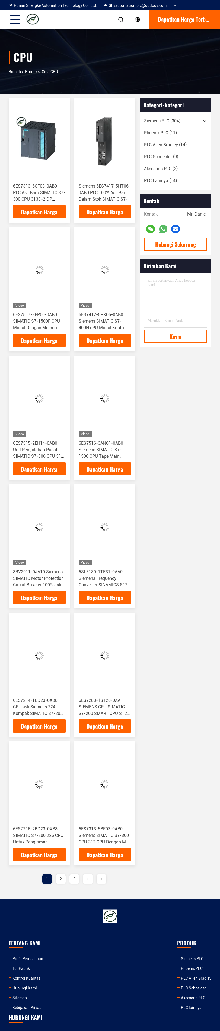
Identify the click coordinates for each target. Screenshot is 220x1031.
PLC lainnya (78, 1007)
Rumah (15, 72)
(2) (161, 168)
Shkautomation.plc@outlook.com (135, 5)
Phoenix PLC (79, 968)
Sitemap (19, 998)
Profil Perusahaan (27, 959)
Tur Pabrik (21, 968)
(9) (161, 156)
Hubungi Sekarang (175, 244)
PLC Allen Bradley (83, 978)
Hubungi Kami (24, 988)
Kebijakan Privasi (27, 1007)
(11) (160, 132)
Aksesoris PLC (80, 998)
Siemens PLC (79, 959)
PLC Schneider (80, 988)
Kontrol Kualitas (26, 978)
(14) (165, 144)
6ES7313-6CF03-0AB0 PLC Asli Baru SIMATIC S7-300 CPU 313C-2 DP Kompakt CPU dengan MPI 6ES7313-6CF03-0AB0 (39, 199)
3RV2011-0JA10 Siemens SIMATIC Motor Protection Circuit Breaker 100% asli (38, 578)
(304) (162, 120)
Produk (31, 72)
